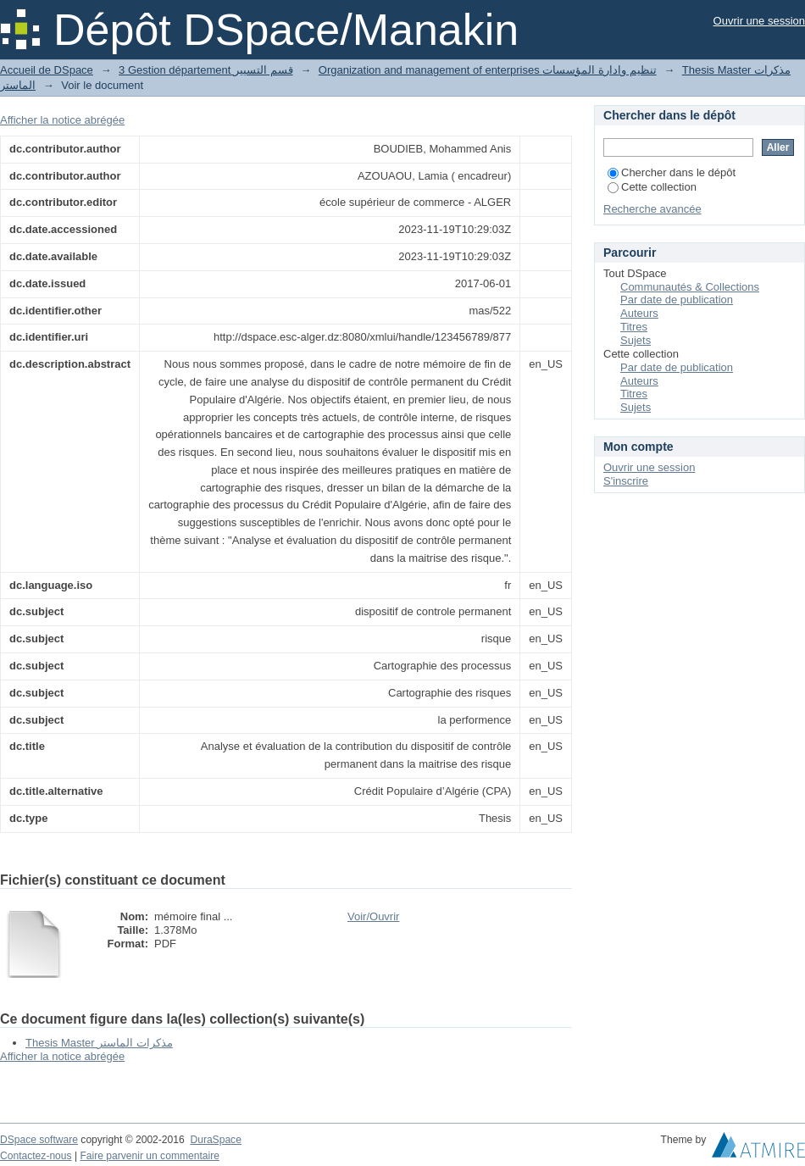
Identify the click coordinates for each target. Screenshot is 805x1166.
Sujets (635, 340)
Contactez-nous (36, 1156)
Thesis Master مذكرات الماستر (99, 1042)
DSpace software (39, 1140)
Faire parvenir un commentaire (149, 1156)
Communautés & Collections (689, 286)
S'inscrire (625, 481)
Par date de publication (676, 299)
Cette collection (652, 186)
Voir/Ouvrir (373, 916)
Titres (633, 326)
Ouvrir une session (759, 20)
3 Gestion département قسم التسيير (205, 70)
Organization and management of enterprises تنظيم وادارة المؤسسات (488, 70)
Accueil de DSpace (46, 70)
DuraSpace (215, 1140)
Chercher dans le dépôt (672, 172)
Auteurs (639, 313)
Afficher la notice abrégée (62, 120)
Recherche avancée (652, 209)
